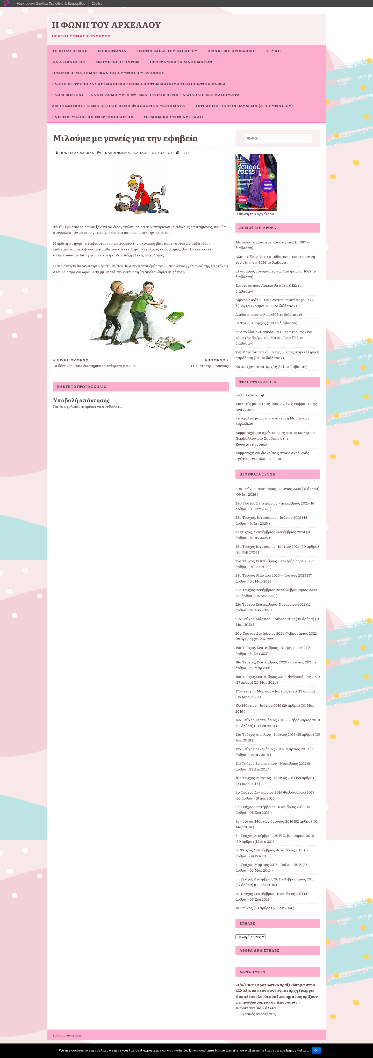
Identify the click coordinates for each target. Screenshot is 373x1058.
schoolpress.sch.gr (68, 1035)
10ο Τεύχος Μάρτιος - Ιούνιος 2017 (265, 777)
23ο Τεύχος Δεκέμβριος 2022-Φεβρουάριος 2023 (276, 589)
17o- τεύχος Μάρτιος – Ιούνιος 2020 (266, 690)
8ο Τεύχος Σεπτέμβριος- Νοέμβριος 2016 (270, 806)
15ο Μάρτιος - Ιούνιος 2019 (258, 705)
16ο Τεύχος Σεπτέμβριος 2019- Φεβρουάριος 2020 (277, 676)
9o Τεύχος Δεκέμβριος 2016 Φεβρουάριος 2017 (274, 792)
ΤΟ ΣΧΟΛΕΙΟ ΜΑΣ (69, 50)
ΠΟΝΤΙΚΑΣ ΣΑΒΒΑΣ (76, 152)
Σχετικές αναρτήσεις (258, 1013)
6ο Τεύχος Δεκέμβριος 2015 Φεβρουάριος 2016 (274, 835)
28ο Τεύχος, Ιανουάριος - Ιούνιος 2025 (268, 517)
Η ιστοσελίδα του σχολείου (167, 50)
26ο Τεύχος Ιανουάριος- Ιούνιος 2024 (267, 546)
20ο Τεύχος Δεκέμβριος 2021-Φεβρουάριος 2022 (276, 633)
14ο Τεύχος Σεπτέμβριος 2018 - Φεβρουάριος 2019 (277, 719)
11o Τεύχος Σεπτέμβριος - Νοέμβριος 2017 (270, 763)
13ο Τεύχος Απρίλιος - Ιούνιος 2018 (265, 734)
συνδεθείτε (111, 406)
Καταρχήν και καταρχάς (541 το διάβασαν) (271, 366)
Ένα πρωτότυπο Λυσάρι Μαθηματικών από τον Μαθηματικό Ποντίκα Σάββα (139, 83)
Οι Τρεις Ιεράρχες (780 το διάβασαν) (266, 322)
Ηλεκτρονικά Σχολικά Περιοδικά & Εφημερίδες (51, 3)
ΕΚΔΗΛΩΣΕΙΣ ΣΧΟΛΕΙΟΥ (152, 152)
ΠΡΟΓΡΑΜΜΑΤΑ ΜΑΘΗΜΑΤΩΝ (181, 61)
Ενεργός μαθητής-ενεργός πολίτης (92, 116)
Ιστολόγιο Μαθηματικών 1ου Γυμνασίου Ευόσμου (108, 72)
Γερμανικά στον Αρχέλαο (173, 116)
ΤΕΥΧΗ (273, 50)
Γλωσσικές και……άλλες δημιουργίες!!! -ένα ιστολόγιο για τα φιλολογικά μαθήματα (146, 94)
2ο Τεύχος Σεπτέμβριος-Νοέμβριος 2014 (269, 893)
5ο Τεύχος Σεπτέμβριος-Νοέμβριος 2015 (269, 849)
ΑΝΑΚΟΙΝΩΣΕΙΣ (68, 61)
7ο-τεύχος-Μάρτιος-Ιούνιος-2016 (264, 821)
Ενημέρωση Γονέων (117, 61)
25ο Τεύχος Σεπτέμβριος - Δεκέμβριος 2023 (272, 560)
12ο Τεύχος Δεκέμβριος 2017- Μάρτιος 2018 (272, 748)
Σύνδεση (98, 3)
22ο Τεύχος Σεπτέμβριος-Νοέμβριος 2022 (270, 604)
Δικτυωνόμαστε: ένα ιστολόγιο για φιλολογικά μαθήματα (118, 105)
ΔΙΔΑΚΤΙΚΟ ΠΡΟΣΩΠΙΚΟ (232, 50)
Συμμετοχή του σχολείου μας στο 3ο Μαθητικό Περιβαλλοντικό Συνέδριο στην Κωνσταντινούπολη (275, 438)
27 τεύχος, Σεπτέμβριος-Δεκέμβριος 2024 (270, 531)
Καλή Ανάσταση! (249, 394)
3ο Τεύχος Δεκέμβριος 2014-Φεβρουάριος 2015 (274, 878)
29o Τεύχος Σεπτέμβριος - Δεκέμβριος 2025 (272, 503)
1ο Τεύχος (244, 907)
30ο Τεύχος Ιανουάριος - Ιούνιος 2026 (268, 488)
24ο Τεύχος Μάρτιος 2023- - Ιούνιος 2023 (270, 575)
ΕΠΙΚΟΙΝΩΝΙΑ (112, 50)
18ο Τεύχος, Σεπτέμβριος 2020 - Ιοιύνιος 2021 (274, 661)
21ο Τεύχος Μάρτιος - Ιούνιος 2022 (265, 618)
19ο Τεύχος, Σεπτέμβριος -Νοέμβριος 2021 (271, 647)
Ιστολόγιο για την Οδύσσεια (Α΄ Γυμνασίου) (244, 105)
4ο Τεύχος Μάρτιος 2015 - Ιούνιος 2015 (268, 864)
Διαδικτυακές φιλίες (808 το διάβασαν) (268, 314)
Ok (316, 1051)
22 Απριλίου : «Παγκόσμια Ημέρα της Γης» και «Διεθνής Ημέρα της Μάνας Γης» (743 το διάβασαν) (273, 337)
